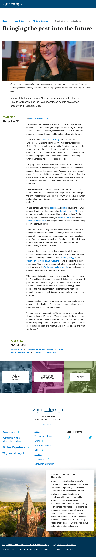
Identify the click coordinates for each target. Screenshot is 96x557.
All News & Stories (40, 21)
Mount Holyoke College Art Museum (42, 261)
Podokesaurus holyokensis (56, 267)
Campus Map (40, 459)
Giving (37, 432)
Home (4, 21)
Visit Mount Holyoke (43, 436)
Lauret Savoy (65, 217)
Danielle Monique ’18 (38, 119)
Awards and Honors (19, 352)
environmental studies (36, 221)
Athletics (38, 450)
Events (38, 441)
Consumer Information (44, 464)
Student (38, 352)
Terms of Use (8, 549)
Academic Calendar (43, 445)
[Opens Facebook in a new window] (74, 437)
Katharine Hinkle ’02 (68, 211)
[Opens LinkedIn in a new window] (79, 437)
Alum (61, 350)
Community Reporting (63, 549)
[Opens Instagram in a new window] (68, 437)
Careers (38, 455)
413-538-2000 (48, 425)
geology (53, 208)
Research (51, 352)
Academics (9, 432)
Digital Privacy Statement (65, 545)
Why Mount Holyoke (14, 453)
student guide (66, 258)
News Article (16, 350)
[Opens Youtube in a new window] (85, 437)
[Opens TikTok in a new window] (90, 437)
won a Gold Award (49, 140)
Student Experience (14, 447)
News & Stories (20, 21)
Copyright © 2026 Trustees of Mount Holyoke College (25, 545)
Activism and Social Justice (40, 350)
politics (64, 208)
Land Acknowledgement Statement (34, 549)
